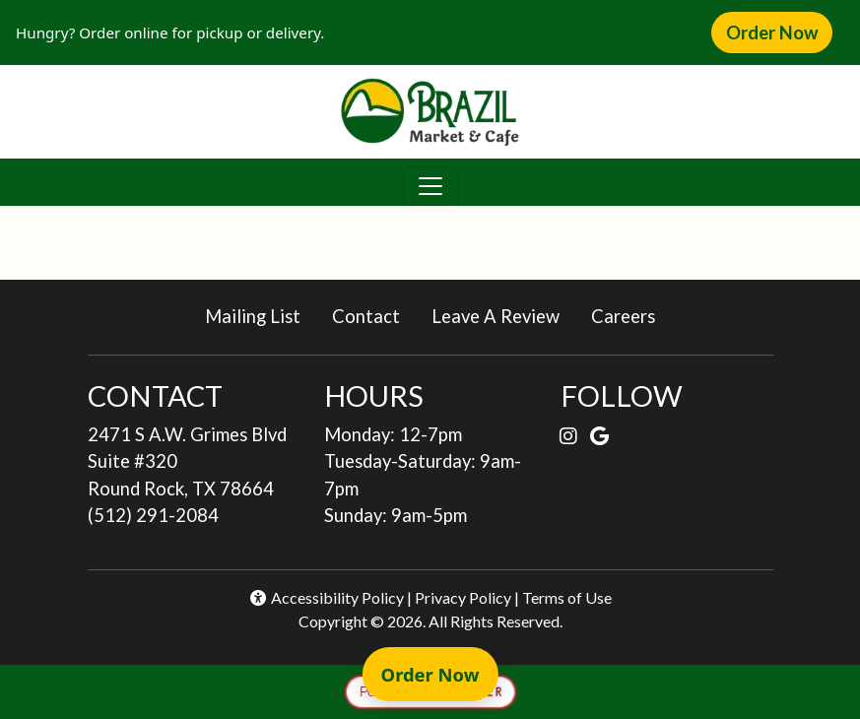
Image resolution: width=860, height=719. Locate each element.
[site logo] (429, 112)
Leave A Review (503, 314)
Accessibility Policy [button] (326, 597)
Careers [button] (631, 314)
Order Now (779, 31)
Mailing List (252, 316)
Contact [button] (374, 314)
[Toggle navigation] (430, 186)
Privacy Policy (463, 597)
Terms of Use (567, 597)
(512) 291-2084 (153, 515)
